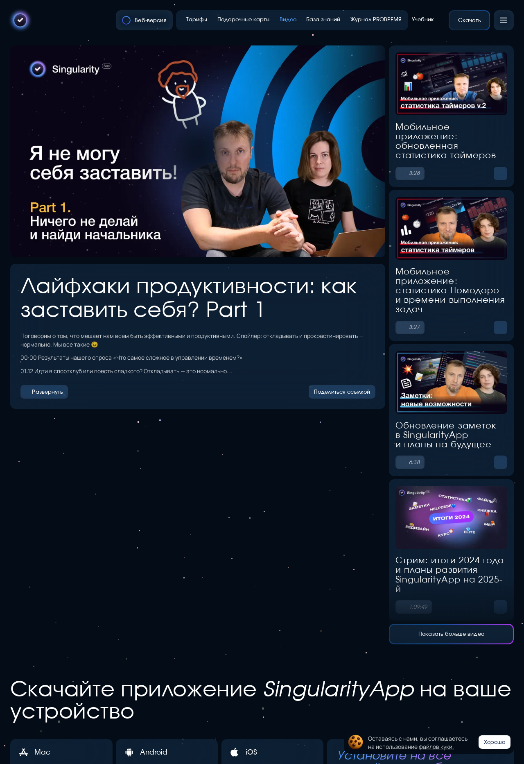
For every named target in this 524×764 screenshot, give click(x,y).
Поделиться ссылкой (342, 391)
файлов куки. (436, 746)
